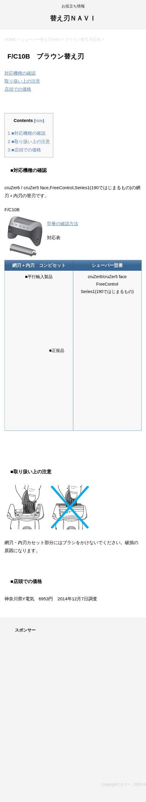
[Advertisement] (73, 684)
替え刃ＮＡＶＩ (73, 18)
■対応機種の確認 (26, 133)
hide (39, 120)
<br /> (31, 316)
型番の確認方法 (62, 223)
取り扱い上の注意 (22, 81)
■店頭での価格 (24, 149)
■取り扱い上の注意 (29, 141)
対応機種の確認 (20, 73)
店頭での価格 (17, 89)
